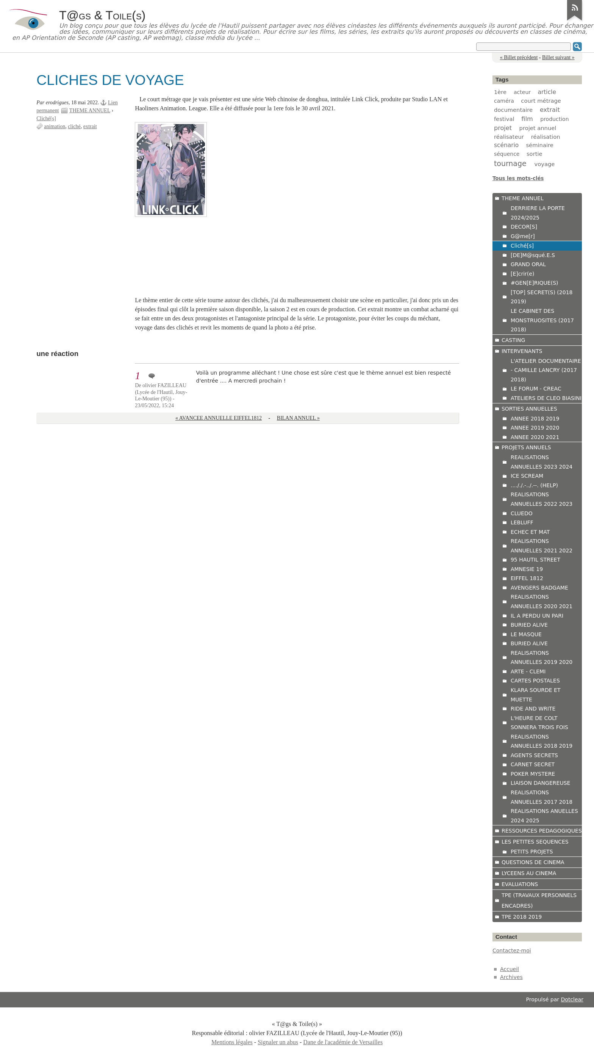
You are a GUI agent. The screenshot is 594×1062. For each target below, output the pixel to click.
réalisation (545, 136)
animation (54, 126)
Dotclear (572, 999)
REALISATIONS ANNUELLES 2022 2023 (541, 499)
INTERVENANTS (522, 351)
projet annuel (537, 128)
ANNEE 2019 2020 (535, 428)
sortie (534, 154)
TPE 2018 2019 (522, 917)
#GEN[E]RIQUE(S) (534, 283)
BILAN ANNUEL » (298, 418)
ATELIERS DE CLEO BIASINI (546, 398)
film (527, 118)
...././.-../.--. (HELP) (534, 485)
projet (503, 128)
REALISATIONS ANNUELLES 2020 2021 (541, 601)
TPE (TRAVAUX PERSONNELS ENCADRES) (539, 900)
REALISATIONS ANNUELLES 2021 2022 (541, 546)
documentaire (513, 110)
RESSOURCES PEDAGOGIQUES (542, 831)
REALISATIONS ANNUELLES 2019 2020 (541, 657)
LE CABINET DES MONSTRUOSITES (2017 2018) (542, 320)
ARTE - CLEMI (528, 671)
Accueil (509, 969)
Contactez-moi (511, 950)
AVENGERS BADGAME (539, 588)
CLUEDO (522, 513)
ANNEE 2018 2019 (535, 419)
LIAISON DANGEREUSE (540, 783)
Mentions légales (232, 1042)
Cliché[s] (46, 118)
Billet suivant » (558, 57)
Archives (511, 977)
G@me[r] (523, 236)
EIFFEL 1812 (527, 578)
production (554, 119)
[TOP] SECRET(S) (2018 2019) (542, 297)
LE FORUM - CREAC (536, 389)
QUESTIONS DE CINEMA (533, 862)
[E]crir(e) (522, 274)
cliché (74, 126)
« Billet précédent (519, 57)
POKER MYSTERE (533, 774)
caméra (504, 101)
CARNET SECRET (533, 764)
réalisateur (509, 136)
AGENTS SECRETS (534, 755)
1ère (500, 92)
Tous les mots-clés (518, 178)
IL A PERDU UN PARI (537, 616)
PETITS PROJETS (532, 852)
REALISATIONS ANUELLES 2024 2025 (544, 816)
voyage (545, 164)
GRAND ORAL (528, 264)
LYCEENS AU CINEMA (529, 873)
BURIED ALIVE (529, 625)
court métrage (541, 100)
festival (504, 119)
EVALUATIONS (520, 884)
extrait (90, 126)
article (547, 92)
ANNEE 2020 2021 (535, 437)
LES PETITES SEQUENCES (535, 842)
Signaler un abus (278, 1042)
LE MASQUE (526, 634)
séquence (507, 154)
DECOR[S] (524, 227)
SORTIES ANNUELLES (529, 409)
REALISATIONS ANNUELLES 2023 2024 (541, 462)
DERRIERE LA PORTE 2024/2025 (538, 213)
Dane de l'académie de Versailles (343, 1042)
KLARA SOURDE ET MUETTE (536, 695)
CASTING (513, 340)
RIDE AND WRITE (533, 709)
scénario (506, 145)
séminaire (539, 145)
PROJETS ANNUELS (526, 447)
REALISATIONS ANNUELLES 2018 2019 (541, 741)
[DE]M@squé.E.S (533, 255)
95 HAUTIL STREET (535, 560)
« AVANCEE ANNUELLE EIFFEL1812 (218, 418)
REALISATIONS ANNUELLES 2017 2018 (541, 797)
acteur (522, 92)
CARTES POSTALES (535, 681)
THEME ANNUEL (89, 110)
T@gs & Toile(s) (102, 15)
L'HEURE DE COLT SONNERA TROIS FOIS (539, 723)
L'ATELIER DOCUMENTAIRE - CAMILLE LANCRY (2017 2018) (546, 370)
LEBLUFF (522, 522)
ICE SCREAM (527, 476)
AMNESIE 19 (527, 569)
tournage (510, 163)
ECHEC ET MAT (530, 532)
